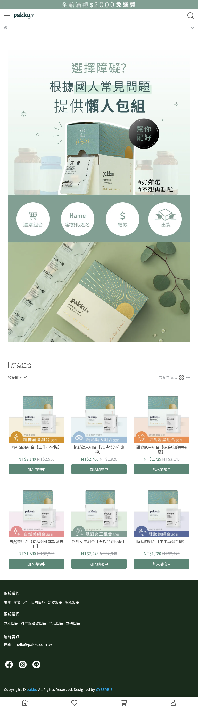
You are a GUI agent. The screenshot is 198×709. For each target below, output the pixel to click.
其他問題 (73, 623)
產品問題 (56, 623)
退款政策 (55, 602)
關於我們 (21, 602)
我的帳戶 (38, 602)
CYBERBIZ (104, 689)
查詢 (7, 602)
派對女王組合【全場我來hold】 (99, 541)
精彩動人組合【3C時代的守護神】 (98, 449)
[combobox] (17, 377)
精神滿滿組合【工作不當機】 (36, 447)
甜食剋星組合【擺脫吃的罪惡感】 (161, 449)
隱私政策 (72, 602)
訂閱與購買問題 (33, 623)
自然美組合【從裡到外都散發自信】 (36, 544)
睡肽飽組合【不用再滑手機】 (161, 541)
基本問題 (11, 623)
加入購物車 (36, 469)
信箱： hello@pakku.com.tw (28, 644)
